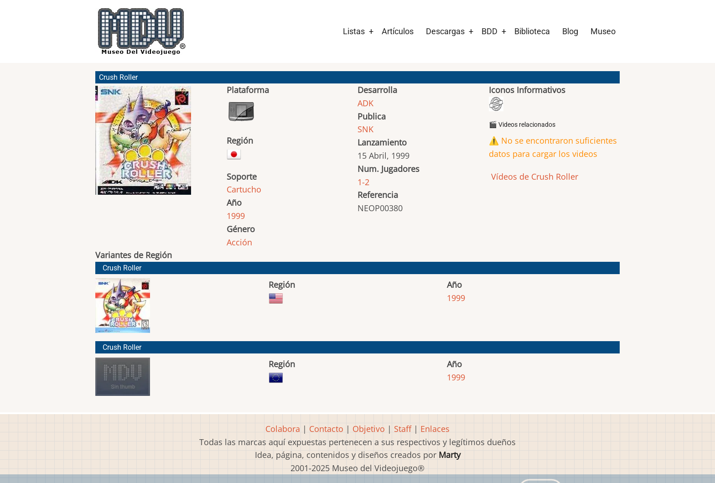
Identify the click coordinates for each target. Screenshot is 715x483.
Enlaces (435, 428)
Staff (402, 428)
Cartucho (244, 189)
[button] (143, 144)
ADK (365, 103)
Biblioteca (532, 31)
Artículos (398, 31)
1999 (236, 215)
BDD (489, 31)
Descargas (445, 31)
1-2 (363, 182)
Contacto (326, 428)
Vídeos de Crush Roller (533, 176)
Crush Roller (122, 268)
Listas (354, 31)
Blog (570, 31)
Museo (603, 31)
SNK (365, 129)
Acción (239, 242)
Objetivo (368, 428)
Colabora (282, 428)
